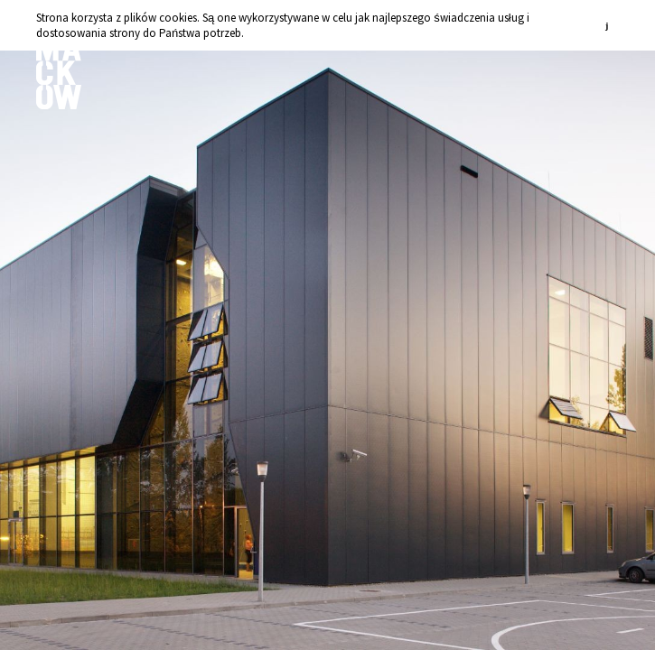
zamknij (610, 24)
